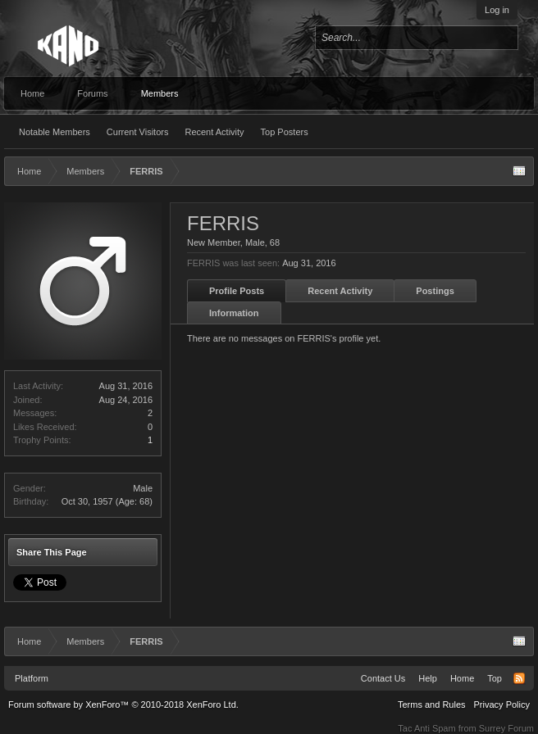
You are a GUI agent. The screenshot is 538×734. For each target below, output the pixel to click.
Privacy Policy (502, 704)
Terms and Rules (432, 704)
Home (32, 93)
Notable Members (54, 132)
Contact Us (383, 678)
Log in (497, 10)
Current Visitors (138, 132)
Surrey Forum (506, 728)
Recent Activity (214, 132)
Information (234, 313)
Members (160, 93)
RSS (519, 678)
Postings (435, 291)
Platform (31, 678)
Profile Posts (236, 291)
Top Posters (284, 132)
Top (494, 678)
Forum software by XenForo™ (123, 704)
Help (427, 678)
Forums (92, 93)
